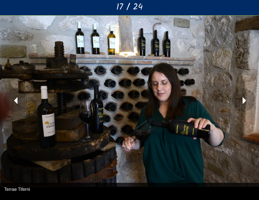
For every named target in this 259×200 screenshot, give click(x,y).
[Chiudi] (7, 7)
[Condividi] (236, 7)
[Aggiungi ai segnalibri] (251, 7)
